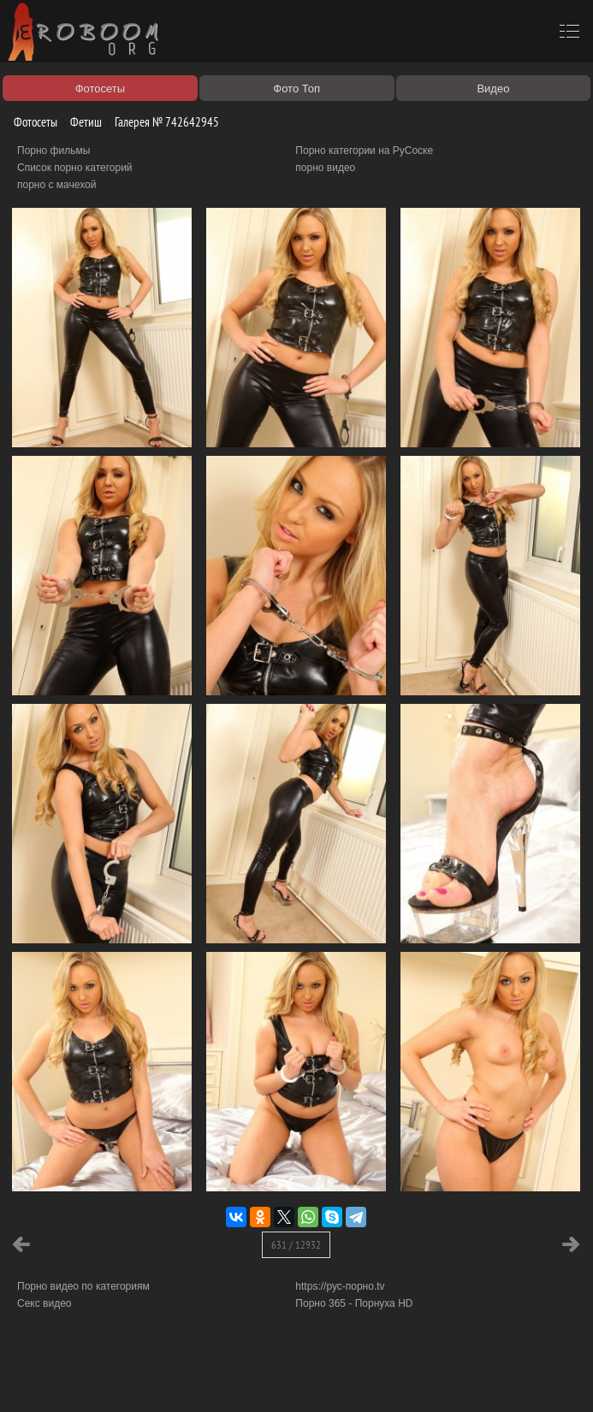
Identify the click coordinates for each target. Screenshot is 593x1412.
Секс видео (44, 1303)
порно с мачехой (56, 185)
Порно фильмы (53, 151)
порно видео (325, 168)
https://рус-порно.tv (339, 1286)
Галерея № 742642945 (160, 122)
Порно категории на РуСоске (364, 151)
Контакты (296, 1379)
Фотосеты (29, 122)
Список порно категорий (75, 168)
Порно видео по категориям (83, 1286)
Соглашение (238, 1379)
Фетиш (79, 122)
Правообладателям (157, 1379)
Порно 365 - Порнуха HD (353, 1303)
